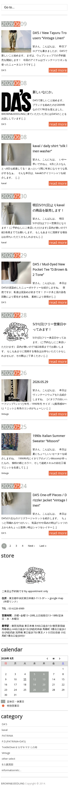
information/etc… (11, 770)
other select (8, 758)
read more (58, 70)
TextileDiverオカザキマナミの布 (19, 747)
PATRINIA (7, 735)
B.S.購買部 (7, 764)
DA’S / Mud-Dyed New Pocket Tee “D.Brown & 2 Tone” (50, 269)
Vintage (5, 414)
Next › (31, 545)
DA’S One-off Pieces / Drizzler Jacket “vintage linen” (50, 500)
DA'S (3, 70)
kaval (3, 183)
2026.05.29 (40, 382)
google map (56, 598)
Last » (42, 545)
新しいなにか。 (44, 92)
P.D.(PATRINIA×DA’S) (14, 741)
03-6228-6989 (16, 608)
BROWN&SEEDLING (12, 783)
